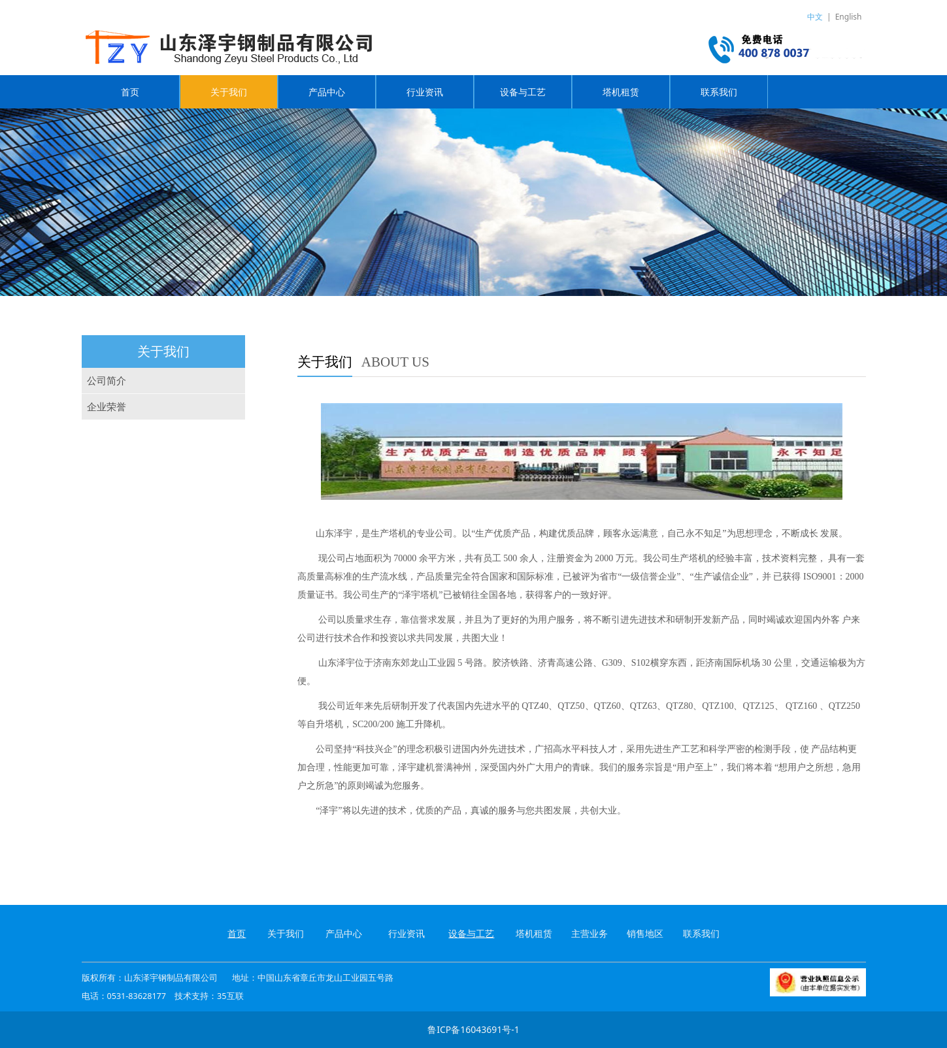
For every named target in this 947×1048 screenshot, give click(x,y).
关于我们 (228, 92)
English (848, 16)
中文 (815, 16)
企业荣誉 (106, 407)
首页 (130, 92)
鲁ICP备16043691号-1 (473, 1029)
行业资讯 (425, 92)
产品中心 (326, 92)
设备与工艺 (523, 92)
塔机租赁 (621, 92)
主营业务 (589, 933)
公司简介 (106, 380)
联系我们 (719, 92)
